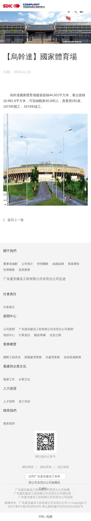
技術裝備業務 (72, 357)
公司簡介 (27, 263)
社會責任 (9, 307)
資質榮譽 (24, 269)
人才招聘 (9, 401)
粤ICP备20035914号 (28, 506)
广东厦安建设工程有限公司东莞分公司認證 (45, 497)
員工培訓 (24, 401)
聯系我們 (9, 423)
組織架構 (58, 263)
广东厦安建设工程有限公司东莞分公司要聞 (46, 329)
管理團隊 (42, 263)
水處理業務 (53, 357)
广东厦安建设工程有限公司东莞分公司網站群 (42, 493)
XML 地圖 (46, 516)
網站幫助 (46, 467)
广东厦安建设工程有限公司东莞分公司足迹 (34, 279)
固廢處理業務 (33, 357)
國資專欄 (40, 335)
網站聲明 (28, 467)
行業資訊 (24, 335)
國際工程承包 (11, 357)
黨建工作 (9, 379)
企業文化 (24, 379)
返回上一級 (15, 220)
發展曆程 (73, 263)
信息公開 (55, 335)
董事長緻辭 (10, 263)
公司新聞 (9, 329)
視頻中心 (9, 335)
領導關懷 (9, 269)
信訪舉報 (63, 467)
